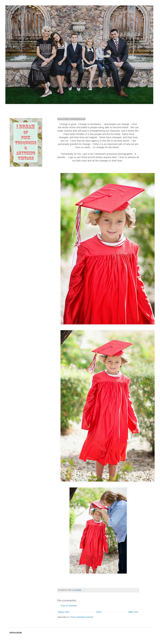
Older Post (133, 612)
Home (99, 612)
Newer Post (63, 612)
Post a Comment (69, 606)
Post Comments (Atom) (81, 617)
